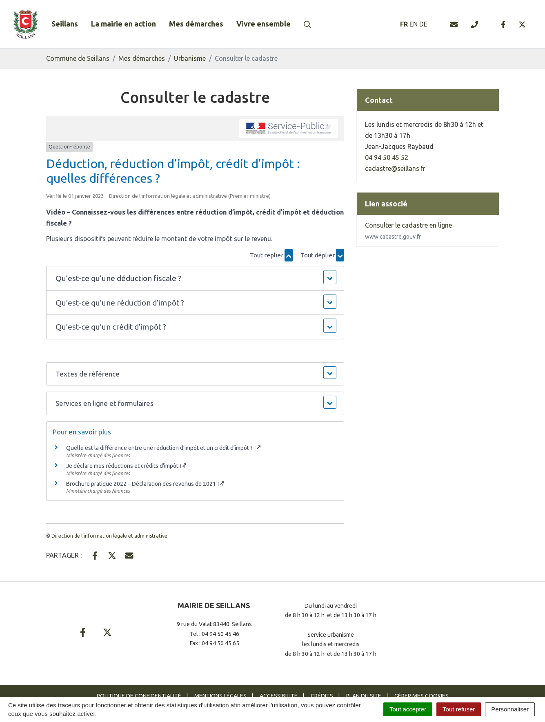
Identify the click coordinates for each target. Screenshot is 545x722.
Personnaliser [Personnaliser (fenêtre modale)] (510, 709)
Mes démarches (196, 24)
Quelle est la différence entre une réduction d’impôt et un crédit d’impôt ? (163, 448)
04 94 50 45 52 (386, 157)
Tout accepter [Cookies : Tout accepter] (407, 709)
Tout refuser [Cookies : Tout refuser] (459, 709)
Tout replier (271, 255)
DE (423, 24)
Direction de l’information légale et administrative (109, 535)
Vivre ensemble (263, 24)
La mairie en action (123, 24)
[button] (194, 278)
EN (413, 24)
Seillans (64, 24)
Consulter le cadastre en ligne (408, 230)
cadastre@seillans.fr (395, 168)
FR (404, 24)
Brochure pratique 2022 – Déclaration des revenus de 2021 (145, 484)
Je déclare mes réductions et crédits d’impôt (126, 466)
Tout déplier (322, 255)
